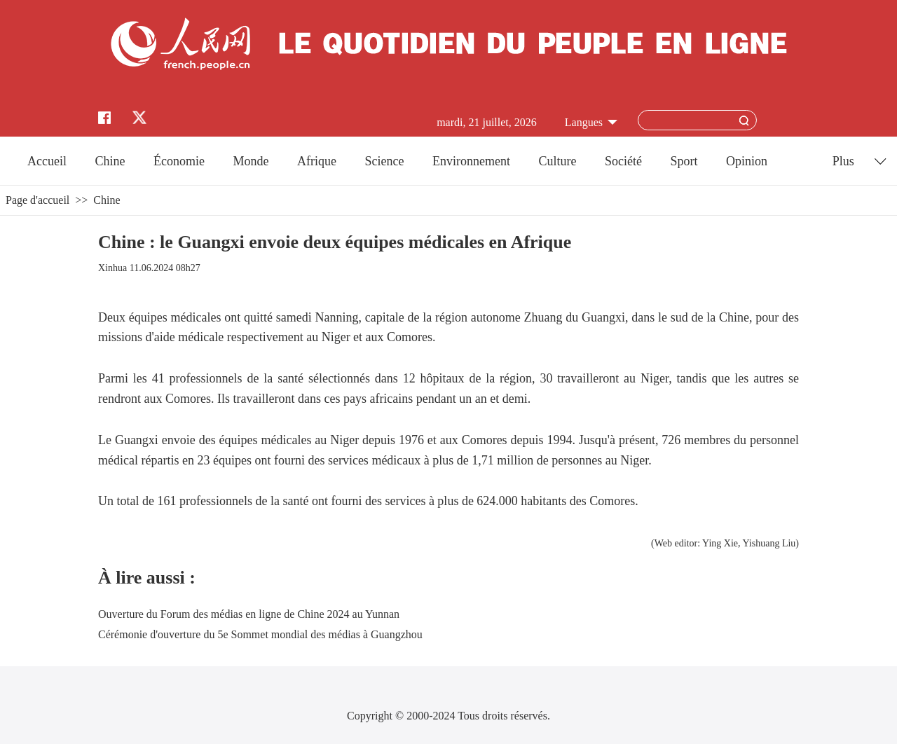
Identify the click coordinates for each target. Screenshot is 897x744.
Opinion (746, 161)
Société (623, 161)
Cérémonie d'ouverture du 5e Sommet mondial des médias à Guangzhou (260, 634)
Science (384, 161)
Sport (683, 161)
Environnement (471, 161)
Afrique (316, 161)
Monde (251, 161)
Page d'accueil (37, 200)
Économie (179, 161)
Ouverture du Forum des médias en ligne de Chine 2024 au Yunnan (248, 614)
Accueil (47, 161)
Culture (557, 161)
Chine (110, 161)
